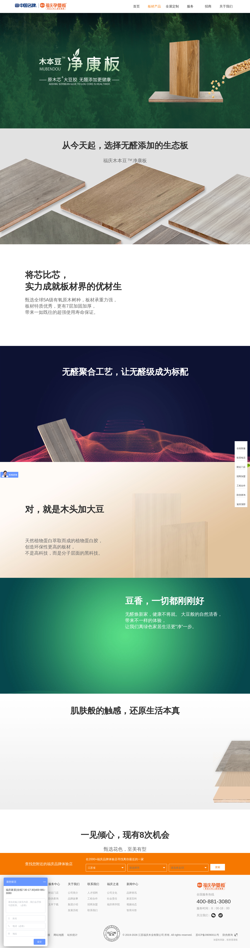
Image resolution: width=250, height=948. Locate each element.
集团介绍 (73, 904)
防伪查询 (53, 898)
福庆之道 (113, 884)
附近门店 (53, 892)
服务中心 (54, 884)
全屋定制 (172, 6)
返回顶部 (241, 502)
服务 (190, 6)
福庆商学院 (113, 904)
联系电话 (241, 455)
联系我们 (93, 884)
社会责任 (112, 898)
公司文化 (112, 892)
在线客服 (241, 446)
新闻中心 (132, 884)
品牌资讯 (132, 892)
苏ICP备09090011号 (207, 934)
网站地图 (59, 934)
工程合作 (92, 898)
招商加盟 (92, 904)
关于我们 (226, 6)
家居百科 (132, 898)
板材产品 (154, 6)
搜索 (217, 867)
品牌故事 (73, 898)
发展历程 (73, 910)
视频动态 (132, 904)
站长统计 (72, 934)
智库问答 (132, 910)
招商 (208, 6)
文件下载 (53, 904)
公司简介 (73, 892)
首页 (136, 6)
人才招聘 (92, 892)
